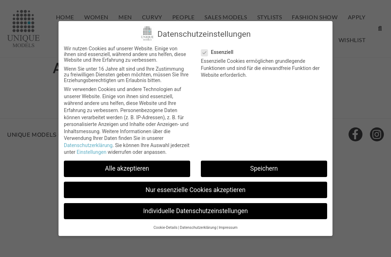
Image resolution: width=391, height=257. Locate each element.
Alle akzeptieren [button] (127, 168)
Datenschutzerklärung (88, 145)
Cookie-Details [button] (165, 227)
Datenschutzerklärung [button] (198, 227)
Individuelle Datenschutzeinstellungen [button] (195, 211)
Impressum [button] (228, 227)
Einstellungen (92, 152)
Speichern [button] (264, 168)
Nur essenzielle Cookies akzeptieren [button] (195, 189)
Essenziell (219, 52)
